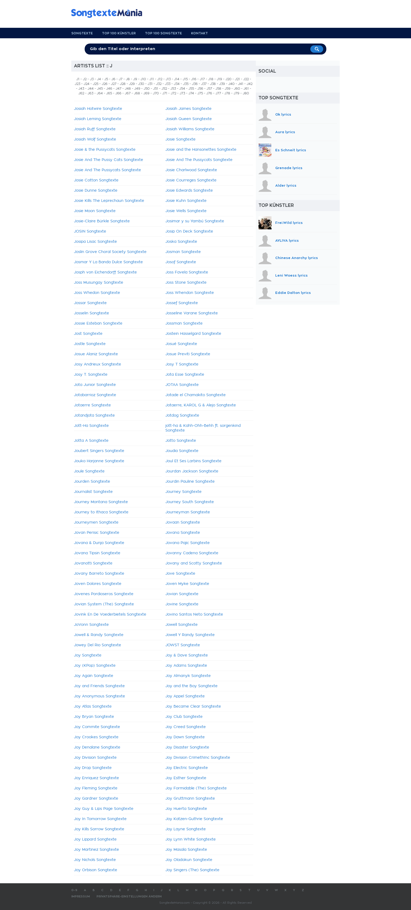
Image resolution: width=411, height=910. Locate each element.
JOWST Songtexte (182, 645)
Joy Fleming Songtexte (95, 788)
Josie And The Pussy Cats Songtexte (108, 160)
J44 (91, 88)
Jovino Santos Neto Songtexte (194, 614)
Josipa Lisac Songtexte (95, 242)
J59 (227, 88)
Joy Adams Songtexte (186, 665)
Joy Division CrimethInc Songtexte (197, 758)
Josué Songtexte (181, 344)
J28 (123, 83)
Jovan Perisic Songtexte (96, 533)
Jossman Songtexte (184, 323)
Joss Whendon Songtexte (189, 293)
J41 (240, 83)
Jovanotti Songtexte (93, 563)
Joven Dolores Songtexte (97, 584)
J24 (86, 83)
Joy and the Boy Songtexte (191, 686)
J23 (77, 83)
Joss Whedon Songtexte (97, 293)
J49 (137, 88)
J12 (159, 79)
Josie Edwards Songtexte (189, 190)
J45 (100, 88)
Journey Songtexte (183, 492)
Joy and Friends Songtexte (99, 686)
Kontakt (199, 33)
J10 (143, 79)
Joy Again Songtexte (93, 676)
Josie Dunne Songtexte (95, 190)
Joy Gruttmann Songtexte (190, 798)
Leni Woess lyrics (291, 275)
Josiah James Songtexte (188, 109)
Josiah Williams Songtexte (189, 129)
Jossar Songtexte (90, 303)
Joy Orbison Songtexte (95, 870)
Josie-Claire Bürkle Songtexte (102, 221)
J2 (84, 79)
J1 (77, 79)
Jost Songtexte (88, 334)
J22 (246, 79)
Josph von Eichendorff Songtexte (105, 272)
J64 (100, 93)
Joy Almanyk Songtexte (188, 676)
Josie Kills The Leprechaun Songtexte (109, 201)
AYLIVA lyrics (287, 240)
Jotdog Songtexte (182, 415)
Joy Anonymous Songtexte (99, 696)
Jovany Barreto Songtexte (99, 573)
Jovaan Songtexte (182, 522)
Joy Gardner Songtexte (96, 798)
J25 (95, 83)
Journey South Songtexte (189, 502)
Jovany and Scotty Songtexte (193, 563)
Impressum (80, 896)
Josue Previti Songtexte (187, 354)
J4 (99, 79)
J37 (204, 83)
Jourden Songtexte (92, 481)
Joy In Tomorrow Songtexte (100, 819)
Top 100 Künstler (119, 33)
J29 (132, 83)
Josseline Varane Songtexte (191, 313)
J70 (156, 93)
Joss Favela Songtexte (186, 272)
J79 (236, 93)
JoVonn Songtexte (91, 625)
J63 (90, 93)
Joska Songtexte (181, 242)
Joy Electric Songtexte (186, 768)
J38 (213, 83)
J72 (173, 93)
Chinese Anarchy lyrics (296, 258)
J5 (106, 79)
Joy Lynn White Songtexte (190, 839)
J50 (147, 88)
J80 (246, 93)
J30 (141, 83)
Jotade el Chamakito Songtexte (195, 395)
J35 (185, 83)
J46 (109, 88)
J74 (191, 93)
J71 (164, 93)
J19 (219, 79)
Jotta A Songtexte (91, 441)
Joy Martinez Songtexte (96, 850)
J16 (193, 79)
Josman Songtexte (183, 252)
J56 (200, 88)
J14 (176, 79)
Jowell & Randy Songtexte (98, 635)
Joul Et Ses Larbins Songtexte (193, 461)
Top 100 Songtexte (163, 33)
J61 (246, 88)
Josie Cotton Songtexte (96, 180)
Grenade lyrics (288, 168)
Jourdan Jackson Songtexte (191, 471)
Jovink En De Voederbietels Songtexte (110, 614)
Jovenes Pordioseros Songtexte (103, 594)
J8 (128, 79)
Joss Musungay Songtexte (98, 282)
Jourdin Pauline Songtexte (190, 481)
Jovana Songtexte (182, 533)
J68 (137, 93)
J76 (209, 93)
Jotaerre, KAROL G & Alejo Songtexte (200, 405)
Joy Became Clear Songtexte (193, 706)
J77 (218, 93)
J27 (113, 83)
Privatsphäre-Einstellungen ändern (129, 896)
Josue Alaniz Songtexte (96, 354)
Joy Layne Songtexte (185, 829)
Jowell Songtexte (181, 625)
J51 (155, 88)
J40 (231, 83)
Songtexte (82, 33)
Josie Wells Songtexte (186, 211)
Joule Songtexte (89, 471)
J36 (195, 83)
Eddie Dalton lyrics (293, 293)
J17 (202, 79)
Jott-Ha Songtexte (91, 426)
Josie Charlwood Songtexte (191, 170)
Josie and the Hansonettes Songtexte (200, 150)
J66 (118, 93)
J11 (151, 79)
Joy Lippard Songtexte (95, 839)
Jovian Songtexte (181, 594)
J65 (109, 93)
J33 (167, 83)
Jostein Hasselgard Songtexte (193, 334)
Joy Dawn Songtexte (185, 737)
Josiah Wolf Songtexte (95, 139)
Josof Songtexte (180, 262)
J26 (104, 83)
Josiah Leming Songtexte (97, 119)
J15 (185, 79)
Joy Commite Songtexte (97, 727)
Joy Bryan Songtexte (94, 717)
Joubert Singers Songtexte (99, 451)
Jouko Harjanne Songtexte (99, 461)
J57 (209, 88)
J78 (227, 93)
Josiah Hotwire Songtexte (98, 109)
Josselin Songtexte (91, 313)
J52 (164, 88)
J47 (118, 88)
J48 (128, 88)
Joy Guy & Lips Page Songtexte (103, 809)
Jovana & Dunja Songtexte (99, 543)
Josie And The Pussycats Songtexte (198, 160)
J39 (222, 83)
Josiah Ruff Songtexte (95, 129)
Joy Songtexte (87, 655)
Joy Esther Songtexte (185, 778)
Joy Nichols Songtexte (95, 860)
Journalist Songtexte (93, 492)
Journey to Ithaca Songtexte (101, 512)
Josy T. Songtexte (90, 374)
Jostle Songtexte (90, 344)
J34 (177, 83)
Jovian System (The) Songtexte (104, 604)
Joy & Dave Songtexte (186, 655)
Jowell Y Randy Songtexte (190, 635)
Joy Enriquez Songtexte (96, 778)
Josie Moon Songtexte (95, 211)
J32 (158, 83)
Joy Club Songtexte (184, 717)
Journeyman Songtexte (187, 512)
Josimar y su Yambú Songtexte (194, 221)
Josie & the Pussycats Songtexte (105, 150)
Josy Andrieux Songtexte (97, 364)
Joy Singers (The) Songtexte (192, 870)
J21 (237, 79)
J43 (81, 88)
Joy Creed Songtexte (185, 727)
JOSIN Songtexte (90, 231)
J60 (237, 88)
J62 (81, 93)
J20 (228, 79)
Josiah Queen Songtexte (188, 119)
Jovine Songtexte (181, 604)
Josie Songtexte (180, 139)
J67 (128, 93)
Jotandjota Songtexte (94, 415)
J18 (210, 79)
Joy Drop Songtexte (93, 768)
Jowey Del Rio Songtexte (97, 645)
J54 (182, 88)
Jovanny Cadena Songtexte (191, 553)
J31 (150, 83)
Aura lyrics (285, 132)
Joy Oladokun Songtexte (188, 860)
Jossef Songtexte (181, 303)
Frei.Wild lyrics (289, 222)
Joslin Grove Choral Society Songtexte (110, 252)
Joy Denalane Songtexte (97, 747)
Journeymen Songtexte (96, 522)
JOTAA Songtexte (182, 385)
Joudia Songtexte (181, 451)
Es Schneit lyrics (290, 150)
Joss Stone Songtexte (186, 282)
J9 (135, 79)
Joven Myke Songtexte (187, 584)
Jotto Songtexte (180, 441)
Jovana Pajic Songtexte (187, 543)
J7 (120, 79)
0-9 (74, 890)
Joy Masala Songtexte (186, 850)
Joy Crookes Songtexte (96, 737)
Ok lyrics (283, 114)
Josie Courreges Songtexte (191, 180)
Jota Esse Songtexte (184, 374)
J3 (92, 79)
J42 (249, 83)
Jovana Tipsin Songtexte (97, 553)
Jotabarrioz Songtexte (95, 395)
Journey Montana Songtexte (101, 502)
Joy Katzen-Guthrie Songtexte (194, 819)
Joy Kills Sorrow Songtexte (99, 829)
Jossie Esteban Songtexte (98, 323)
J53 (173, 88)
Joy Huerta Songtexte (186, 809)
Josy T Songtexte (181, 364)
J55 (191, 88)
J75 (200, 93)
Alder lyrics (285, 185)
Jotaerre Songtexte (92, 405)
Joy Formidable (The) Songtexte (196, 788)
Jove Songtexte (180, 573)
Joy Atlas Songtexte (93, 706)
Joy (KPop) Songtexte (95, 665)
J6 (113, 79)
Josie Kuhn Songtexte (186, 201)
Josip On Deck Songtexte (189, 231)
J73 (182, 93)
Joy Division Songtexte (95, 758)
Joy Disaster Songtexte (187, 747)
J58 (218, 88)
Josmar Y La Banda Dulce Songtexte (108, 262)
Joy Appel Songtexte (185, 696)
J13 (168, 79)
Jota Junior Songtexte (95, 385)
